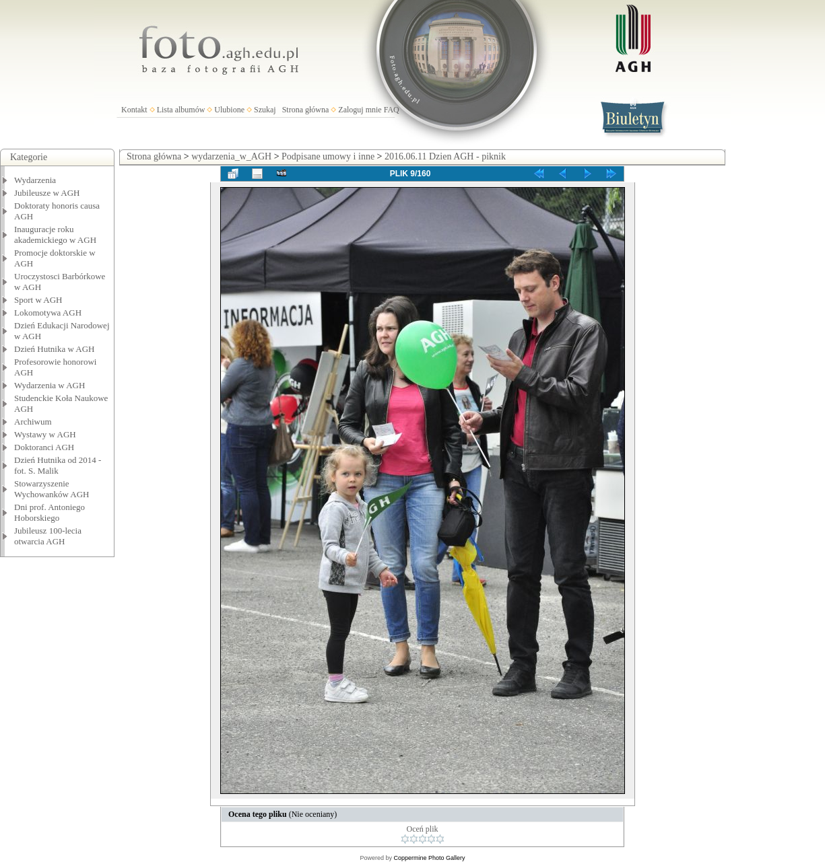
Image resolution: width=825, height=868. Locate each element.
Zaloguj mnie (359, 109)
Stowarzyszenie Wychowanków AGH (52, 488)
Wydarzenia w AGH (49, 385)
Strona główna (305, 109)
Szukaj (265, 109)
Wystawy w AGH (45, 434)
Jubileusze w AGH (47, 193)
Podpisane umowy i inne (328, 156)
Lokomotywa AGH (47, 313)
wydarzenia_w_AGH (231, 156)
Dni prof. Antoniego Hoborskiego (49, 512)
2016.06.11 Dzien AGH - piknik (445, 156)
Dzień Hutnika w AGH (54, 349)
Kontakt (134, 109)
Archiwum (33, 422)
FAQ (391, 109)
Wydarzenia (35, 180)
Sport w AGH (38, 300)
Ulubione (229, 109)
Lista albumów (181, 109)
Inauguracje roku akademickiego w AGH (55, 234)
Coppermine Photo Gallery (429, 858)
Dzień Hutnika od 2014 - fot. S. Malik (57, 465)
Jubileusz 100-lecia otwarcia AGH (47, 536)
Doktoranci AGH (44, 447)
